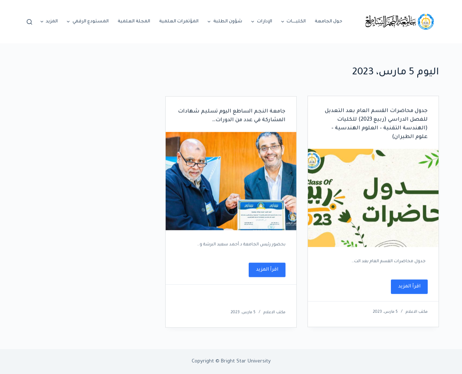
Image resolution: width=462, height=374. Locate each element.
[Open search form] (29, 22)
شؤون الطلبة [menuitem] (224, 21)
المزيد (48, 21)
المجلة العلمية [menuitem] (134, 21)
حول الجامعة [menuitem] (328, 21)
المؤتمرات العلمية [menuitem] (179, 21)
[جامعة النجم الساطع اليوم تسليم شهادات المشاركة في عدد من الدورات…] (231, 183)
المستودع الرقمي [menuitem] (87, 21)
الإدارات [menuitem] (260, 21)
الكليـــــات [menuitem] (292, 21)
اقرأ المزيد (405, 289)
